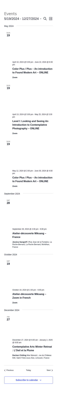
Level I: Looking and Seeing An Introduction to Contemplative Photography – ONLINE (30, 125)
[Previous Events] (9, 370)
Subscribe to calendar (27, 380)
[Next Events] (50, 370)
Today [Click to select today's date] (28, 370)
